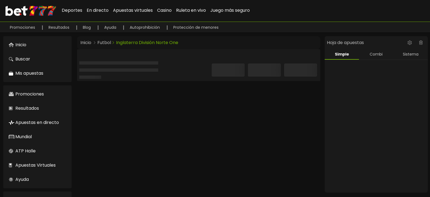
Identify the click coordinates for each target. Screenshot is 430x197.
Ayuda (110, 27)
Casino (164, 10)
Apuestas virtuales (133, 10)
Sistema (410, 54)
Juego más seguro (230, 10)
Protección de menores (196, 27)
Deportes (72, 10)
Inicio (85, 42)
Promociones (23, 27)
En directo (98, 10)
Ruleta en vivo (191, 10)
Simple (342, 54)
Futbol (104, 42)
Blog (87, 27)
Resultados (59, 27)
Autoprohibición (145, 27)
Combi (376, 54)
